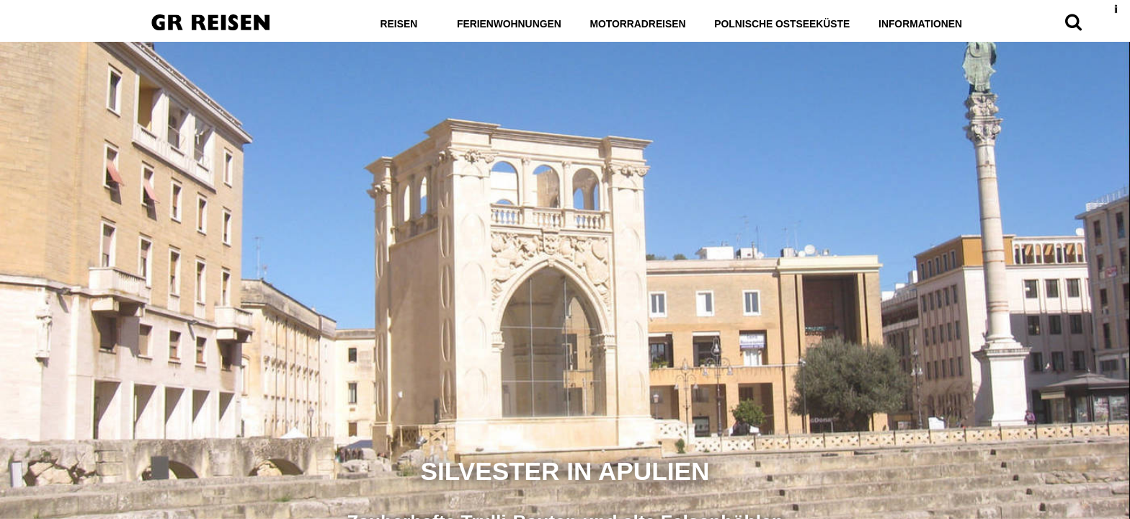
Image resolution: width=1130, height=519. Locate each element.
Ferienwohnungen (507, 24)
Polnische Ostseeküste (782, 24)
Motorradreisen (637, 24)
